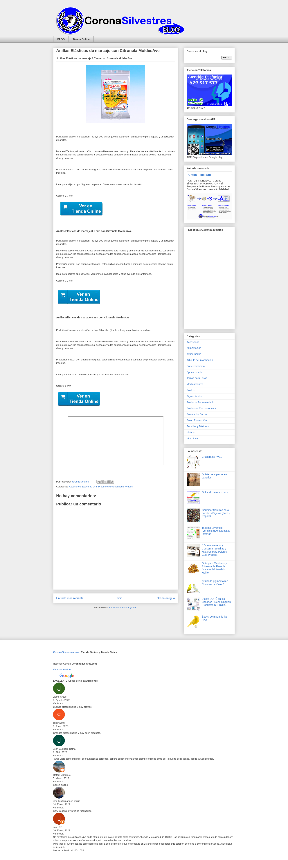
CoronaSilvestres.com (67, 652)
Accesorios (75, 486)
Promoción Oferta (197, 414)
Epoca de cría (89, 486)
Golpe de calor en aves (215, 492)
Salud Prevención (197, 420)
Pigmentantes (194, 396)
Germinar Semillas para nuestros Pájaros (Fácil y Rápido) (216, 513)
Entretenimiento (196, 366)
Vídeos (129, 486)
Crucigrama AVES (212, 456)
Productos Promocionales (201, 408)
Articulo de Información (200, 360)
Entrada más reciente (69, 598)
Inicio (119, 598)
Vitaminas (192, 438)
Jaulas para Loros (197, 378)
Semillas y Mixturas (198, 426)
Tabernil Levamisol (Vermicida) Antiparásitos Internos (216, 531)
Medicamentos (195, 384)
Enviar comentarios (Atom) (123, 607)
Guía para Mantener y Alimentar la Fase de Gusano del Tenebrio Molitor (214, 568)
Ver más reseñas (62, 669)
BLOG (61, 39)
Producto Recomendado (111, 486)
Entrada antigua (165, 598)
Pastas (191, 390)
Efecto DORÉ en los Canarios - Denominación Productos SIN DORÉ (216, 602)
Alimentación (194, 347)
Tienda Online (81, 39)
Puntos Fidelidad (199, 174)
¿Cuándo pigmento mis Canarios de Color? (215, 583)
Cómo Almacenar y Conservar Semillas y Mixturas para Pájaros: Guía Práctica (215, 550)
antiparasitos (194, 354)
